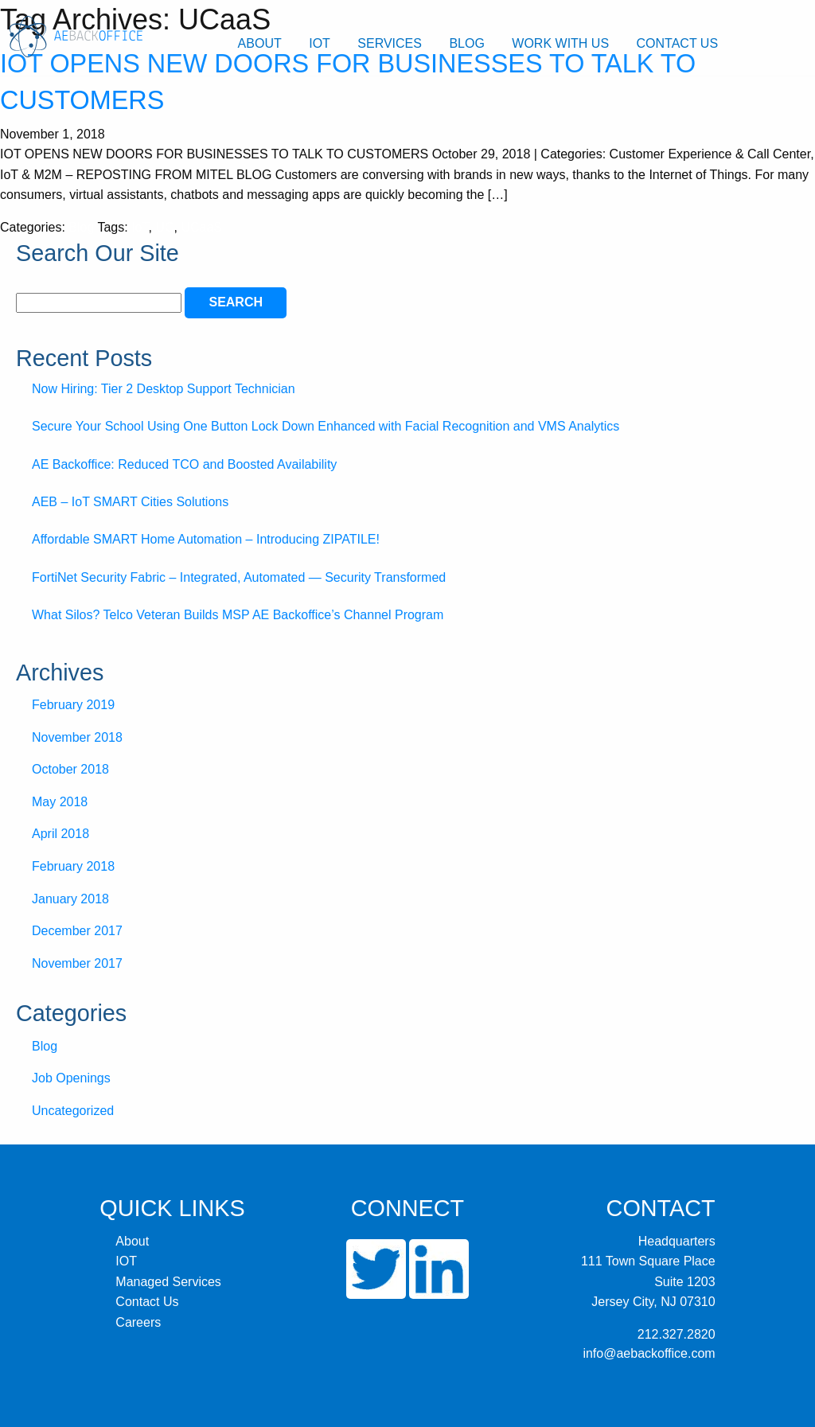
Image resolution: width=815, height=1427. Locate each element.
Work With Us (560, 43)
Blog (466, 43)
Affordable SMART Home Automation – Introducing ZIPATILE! (206, 539)
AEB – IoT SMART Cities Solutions (130, 502)
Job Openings (71, 1078)
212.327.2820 (677, 1334)
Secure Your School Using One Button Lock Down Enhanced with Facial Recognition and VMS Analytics (325, 426)
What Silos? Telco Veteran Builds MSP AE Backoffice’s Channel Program (237, 615)
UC (164, 227)
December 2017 (77, 931)
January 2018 (70, 899)
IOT (319, 43)
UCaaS (201, 227)
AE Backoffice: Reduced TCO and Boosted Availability (184, 464)
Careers (138, 1322)
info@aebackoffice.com (649, 1353)
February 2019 (73, 705)
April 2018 (60, 833)
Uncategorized (73, 1110)
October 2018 (70, 769)
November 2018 (77, 737)
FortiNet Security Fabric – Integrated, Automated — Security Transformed (239, 577)
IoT (139, 227)
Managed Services (168, 1282)
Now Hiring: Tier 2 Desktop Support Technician (163, 389)
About (260, 43)
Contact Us (678, 43)
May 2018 (60, 802)
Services (389, 43)
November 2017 (77, 963)
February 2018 (73, 866)
